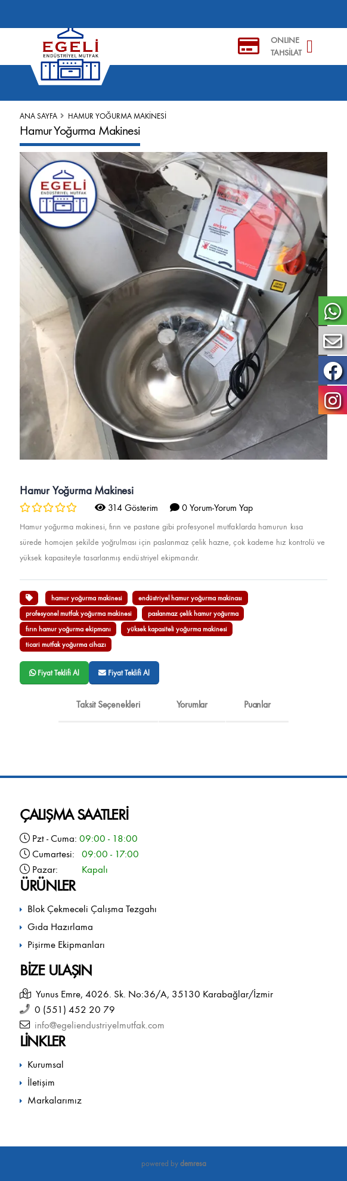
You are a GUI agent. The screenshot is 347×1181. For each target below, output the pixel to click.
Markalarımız (54, 1100)
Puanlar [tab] (257, 704)
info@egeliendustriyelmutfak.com (97, 1025)
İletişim (41, 1082)
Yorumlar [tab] (191, 704)
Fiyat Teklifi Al (54, 672)
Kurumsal (45, 1064)
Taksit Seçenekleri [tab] (108, 704)
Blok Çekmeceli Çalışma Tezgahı (92, 909)
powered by (173, 1163)
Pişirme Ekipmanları (66, 944)
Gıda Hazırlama (60, 926)
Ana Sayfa (38, 115)
